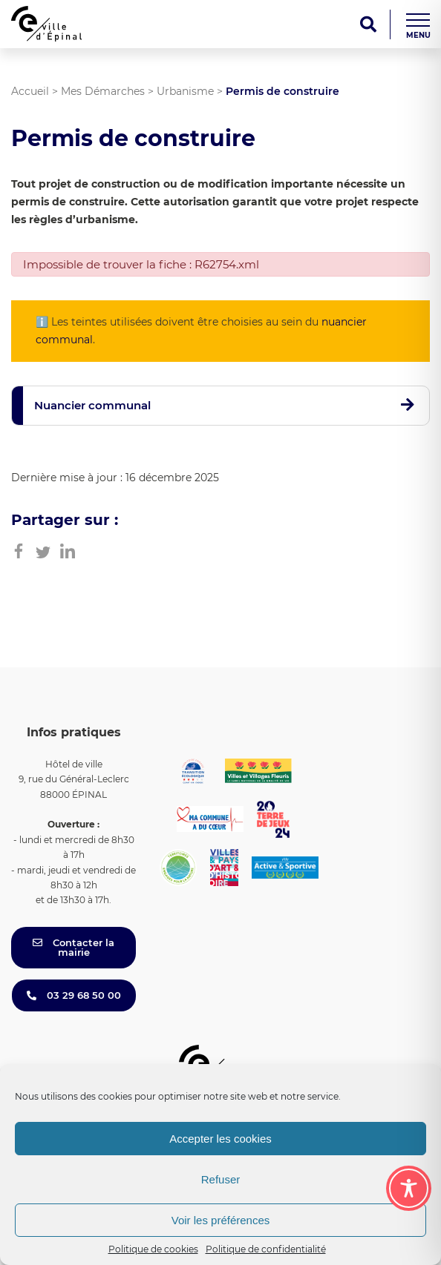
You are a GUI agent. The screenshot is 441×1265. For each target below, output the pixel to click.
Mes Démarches (103, 91)
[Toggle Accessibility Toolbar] (409, 1188)
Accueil (30, 91)
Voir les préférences (221, 1220)
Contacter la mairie (73, 947)
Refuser (221, 1179)
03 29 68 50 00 (74, 995)
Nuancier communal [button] (92, 405)
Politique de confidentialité (266, 1249)
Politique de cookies (153, 1249)
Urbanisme (185, 91)
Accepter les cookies (220, 1138)
